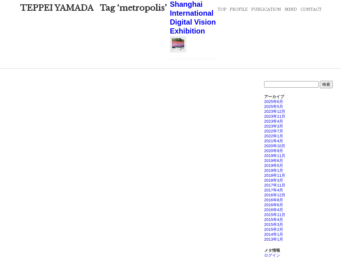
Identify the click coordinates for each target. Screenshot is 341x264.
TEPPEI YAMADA (56, 8)
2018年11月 (274, 175)
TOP (222, 9)
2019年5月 (273, 165)
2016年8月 (273, 200)
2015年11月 (274, 214)
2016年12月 (274, 195)
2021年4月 (273, 141)
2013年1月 (273, 239)
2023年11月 (274, 116)
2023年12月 (274, 111)
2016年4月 (273, 209)
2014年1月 (273, 234)
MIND (290, 9)
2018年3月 (273, 180)
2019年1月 (273, 170)
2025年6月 (273, 101)
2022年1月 (273, 136)
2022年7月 (273, 131)
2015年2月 (273, 229)
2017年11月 (274, 185)
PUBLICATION (266, 9)
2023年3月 (273, 126)
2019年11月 (274, 155)
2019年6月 (273, 160)
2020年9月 (273, 150)
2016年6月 (273, 205)
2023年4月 (273, 121)
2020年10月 (274, 146)
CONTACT (311, 9)
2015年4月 (273, 219)
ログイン (272, 255)
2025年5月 (273, 106)
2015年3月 (273, 224)
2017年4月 (273, 190)
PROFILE (239, 9)
